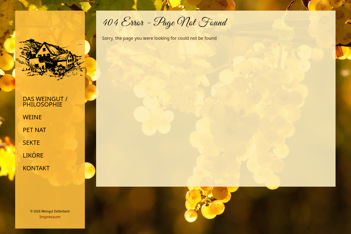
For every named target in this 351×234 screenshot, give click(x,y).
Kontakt (36, 168)
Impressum (50, 216)
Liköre (33, 155)
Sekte (31, 142)
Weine (32, 117)
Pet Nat (34, 130)
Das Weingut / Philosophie (45, 101)
